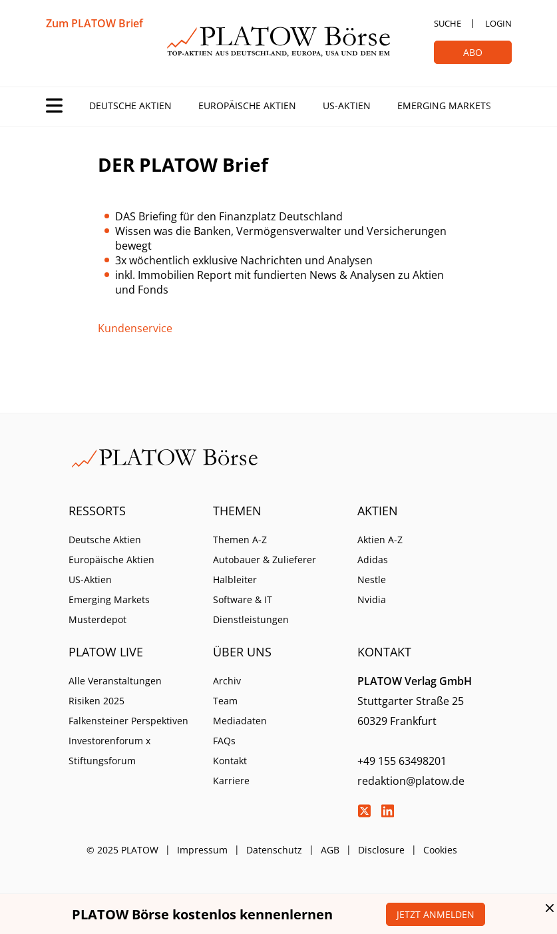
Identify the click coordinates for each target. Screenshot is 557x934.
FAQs (224, 740)
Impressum (202, 849)
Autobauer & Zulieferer (264, 559)
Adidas (372, 559)
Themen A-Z (240, 539)
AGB (330, 849)
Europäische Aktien (247, 105)
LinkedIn (387, 810)
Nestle (371, 579)
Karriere (231, 780)
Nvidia (371, 599)
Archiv (227, 680)
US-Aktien (347, 105)
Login (498, 23)
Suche (447, 23)
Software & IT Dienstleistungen (251, 609)
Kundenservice (135, 328)
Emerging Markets (444, 105)
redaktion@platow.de (410, 781)
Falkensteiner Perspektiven (128, 720)
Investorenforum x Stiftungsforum (109, 750)
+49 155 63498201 (402, 761)
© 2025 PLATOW (122, 849)
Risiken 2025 (96, 700)
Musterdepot (97, 619)
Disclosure (381, 849)
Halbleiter (235, 579)
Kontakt (230, 760)
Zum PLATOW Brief (94, 23)
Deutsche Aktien (130, 105)
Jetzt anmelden (435, 914)
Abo (472, 52)
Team (225, 700)
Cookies (440, 849)
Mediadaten (240, 720)
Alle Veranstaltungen (115, 680)
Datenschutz (274, 849)
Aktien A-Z (380, 539)
